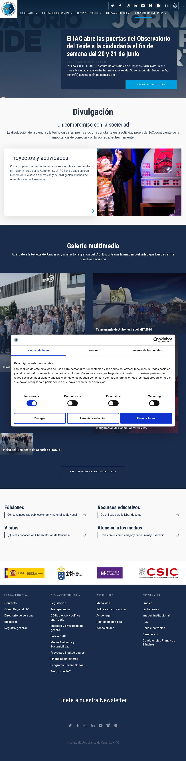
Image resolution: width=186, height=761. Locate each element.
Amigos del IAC (60, 671)
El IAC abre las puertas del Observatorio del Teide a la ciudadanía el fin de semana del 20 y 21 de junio (118, 46)
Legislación (58, 603)
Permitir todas (146, 418)
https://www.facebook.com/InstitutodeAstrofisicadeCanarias (120, 5)
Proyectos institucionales (67, 652)
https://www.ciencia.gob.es (24, 573)
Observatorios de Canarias (55, 13)
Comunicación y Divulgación (149, 13)
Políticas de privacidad (111, 609)
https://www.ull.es (110, 573)
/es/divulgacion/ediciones (85, 515)
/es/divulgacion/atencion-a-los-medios (178, 535)
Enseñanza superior (116, 13)
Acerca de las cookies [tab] (147, 350)
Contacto (10, 603)
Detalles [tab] (93, 350)
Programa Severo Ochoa (67, 665)
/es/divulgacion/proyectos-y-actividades (92, 211)
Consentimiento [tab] (38, 350)
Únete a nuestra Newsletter (93, 700)
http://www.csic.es (158, 573)
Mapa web (103, 603)
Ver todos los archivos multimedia (93, 471)
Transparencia (60, 609)
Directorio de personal (19, 615)
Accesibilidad (105, 628)
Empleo (148, 603)
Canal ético (150, 634)
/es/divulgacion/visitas (85, 535)
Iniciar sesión (174, 5)
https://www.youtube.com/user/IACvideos (143, 5)
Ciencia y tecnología (87, 13)
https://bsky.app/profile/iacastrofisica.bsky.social (150, 5)
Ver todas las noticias (151, 84)
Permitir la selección (93, 418)
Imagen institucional (156, 615)
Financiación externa (64, 659)
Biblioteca (11, 622)
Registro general (15, 628)
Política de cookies (109, 622)
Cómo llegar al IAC (16, 609)
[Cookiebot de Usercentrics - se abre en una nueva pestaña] (156, 340)
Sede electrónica (154, 628)
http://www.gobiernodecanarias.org (70, 573)
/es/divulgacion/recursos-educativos (178, 515)
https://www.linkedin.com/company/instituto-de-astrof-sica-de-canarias (135, 5)
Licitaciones (151, 609)
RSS (145, 622)
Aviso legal (103, 615)
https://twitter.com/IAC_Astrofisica (112, 5)
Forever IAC (58, 636)
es (166, 5)
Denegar (39, 418)
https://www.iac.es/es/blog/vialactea (158, 5)
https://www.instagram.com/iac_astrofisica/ (128, 5)
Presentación (27, 13)
